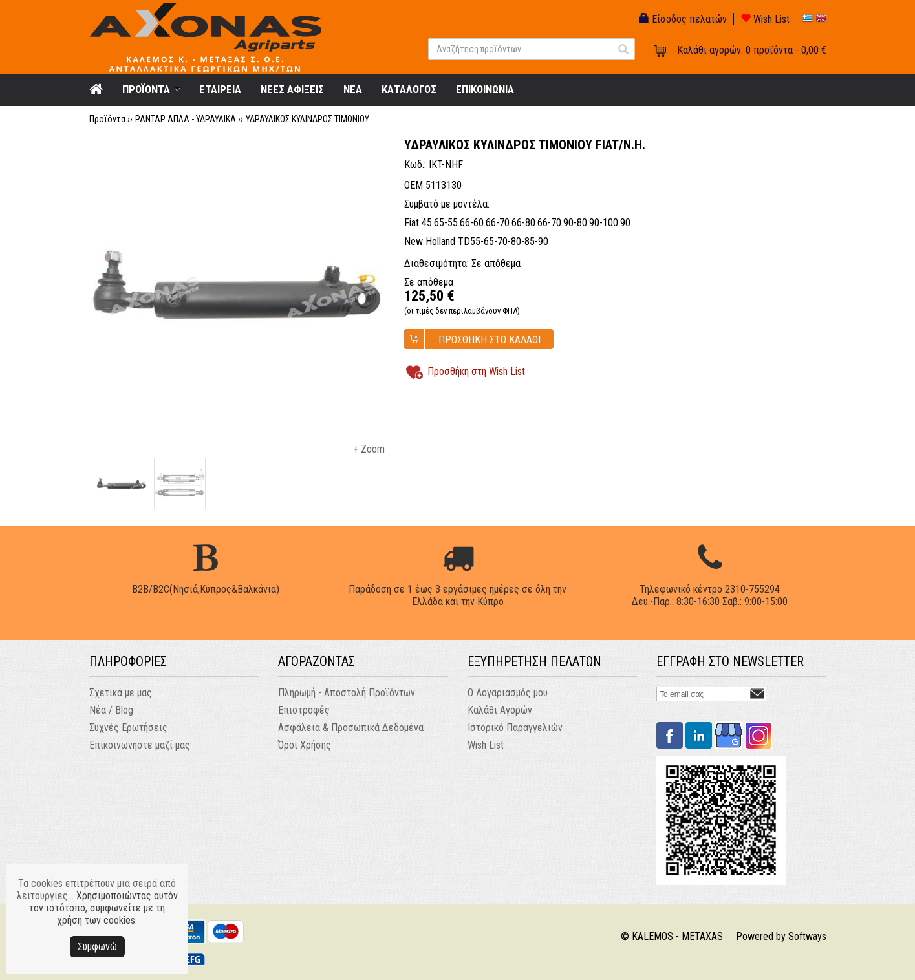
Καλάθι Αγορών (500, 710)
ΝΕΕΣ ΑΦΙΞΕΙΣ (292, 89)
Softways (807, 936)
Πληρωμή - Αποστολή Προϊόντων (346, 693)
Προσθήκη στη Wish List (476, 371)
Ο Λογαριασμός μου (508, 693)
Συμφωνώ (97, 947)
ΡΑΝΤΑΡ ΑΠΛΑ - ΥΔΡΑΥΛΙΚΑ (185, 119)
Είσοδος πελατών (683, 19)
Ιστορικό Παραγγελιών (515, 727)
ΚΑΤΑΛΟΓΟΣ (409, 89)
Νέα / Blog (111, 710)
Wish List (765, 19)
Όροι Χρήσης (304, 745)
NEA (352, 89)
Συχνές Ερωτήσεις (128, 727)
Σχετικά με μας (120, 693)
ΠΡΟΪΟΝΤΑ (146, 89)
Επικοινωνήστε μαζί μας (139, 745)
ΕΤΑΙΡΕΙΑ (220, 89)
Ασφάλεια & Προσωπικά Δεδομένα (351, 727)
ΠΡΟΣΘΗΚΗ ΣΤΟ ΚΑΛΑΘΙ (489, 340)
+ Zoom (369, 449)
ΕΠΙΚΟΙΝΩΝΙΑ (485, 89)
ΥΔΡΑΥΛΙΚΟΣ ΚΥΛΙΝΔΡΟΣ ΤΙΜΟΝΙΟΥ (307, 119)
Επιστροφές (304, 710)
